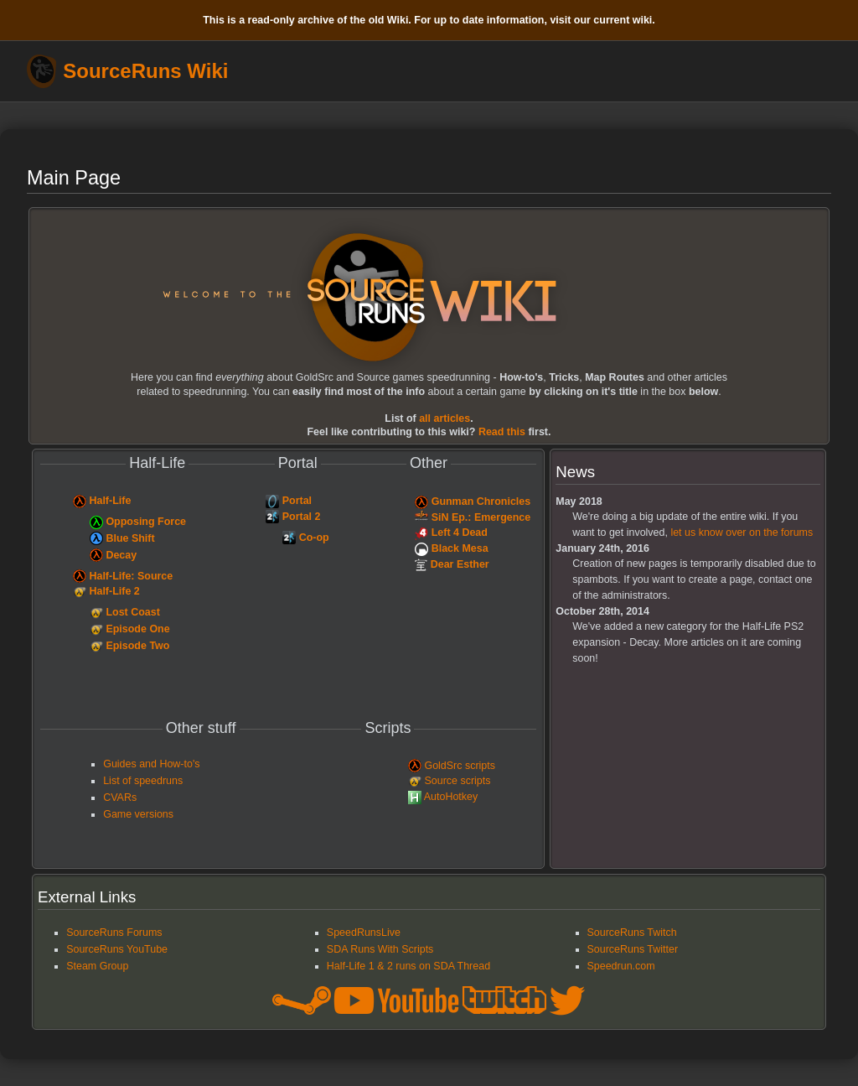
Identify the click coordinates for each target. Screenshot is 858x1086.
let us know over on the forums (741, 532)
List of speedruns (143, 781)
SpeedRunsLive (364, 932)
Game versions (138, 814)
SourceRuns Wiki (145, 71)
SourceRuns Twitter (633, 949)
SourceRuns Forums (114, 932)
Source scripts (457, 781)
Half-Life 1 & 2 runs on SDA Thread (408, 966)
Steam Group (97, 966)
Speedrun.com (621, 966)
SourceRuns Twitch (632, 932)
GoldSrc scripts (459, 766)
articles (444, 418)
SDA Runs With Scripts (380, 949)
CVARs (120, 797)
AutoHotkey (451, 797)
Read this (501, 432)
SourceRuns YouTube (117, 949)
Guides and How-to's (151, 764)
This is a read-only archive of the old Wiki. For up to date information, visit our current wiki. (429, 20)
